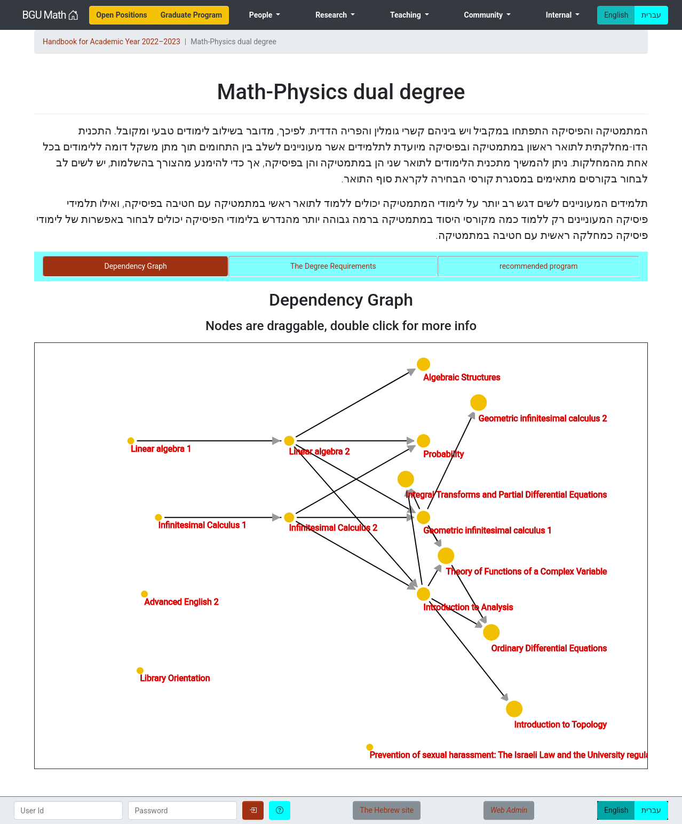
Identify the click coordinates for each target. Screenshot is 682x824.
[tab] (135, 266)
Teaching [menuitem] (406, 15)
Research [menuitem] (331, 15)
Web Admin (508, 810)
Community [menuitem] (484, 15)
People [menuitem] (261, 15)
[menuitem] (121, 15)
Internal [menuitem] (560, 15)
